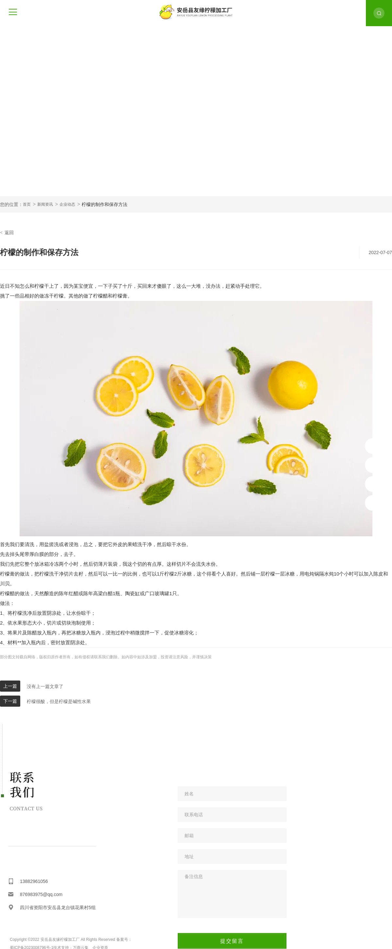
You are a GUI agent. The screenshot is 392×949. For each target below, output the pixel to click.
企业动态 (67, 204)
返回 (7, 232)
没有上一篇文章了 (45, 686)
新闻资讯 (45, 204)
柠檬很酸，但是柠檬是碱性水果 (59, 701)
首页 (27, 204)
